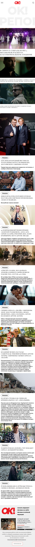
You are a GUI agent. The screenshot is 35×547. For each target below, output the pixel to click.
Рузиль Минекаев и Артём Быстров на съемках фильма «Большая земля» (16, 487)
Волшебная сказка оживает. (10, 203)
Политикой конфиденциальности (16, 539)
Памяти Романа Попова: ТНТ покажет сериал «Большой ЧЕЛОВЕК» (17, 449)
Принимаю (17, 543)
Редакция (20, 514)
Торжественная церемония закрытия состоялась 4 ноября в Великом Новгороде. (17, 168)
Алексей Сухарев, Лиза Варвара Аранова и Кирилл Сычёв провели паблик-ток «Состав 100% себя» (15, 272)
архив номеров (20, 525)
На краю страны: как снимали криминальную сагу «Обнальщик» (15, 399)
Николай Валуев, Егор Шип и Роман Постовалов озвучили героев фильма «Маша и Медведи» (17, 198)
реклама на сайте (23, 510)
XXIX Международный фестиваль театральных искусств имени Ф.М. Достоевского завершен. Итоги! (15, 162)
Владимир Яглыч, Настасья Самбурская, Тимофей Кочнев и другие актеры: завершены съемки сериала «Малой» (17, 355)
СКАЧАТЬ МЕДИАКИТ (23, 507)
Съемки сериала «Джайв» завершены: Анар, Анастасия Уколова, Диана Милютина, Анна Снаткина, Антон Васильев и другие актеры (16, 313)
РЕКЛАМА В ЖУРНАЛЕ (23, 512)
